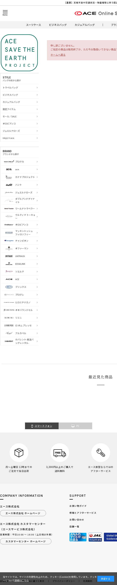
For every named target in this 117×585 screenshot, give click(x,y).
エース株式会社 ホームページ (23, 513)
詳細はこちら (22, 580)
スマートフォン (41, 426)
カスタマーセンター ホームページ (26, 541)
